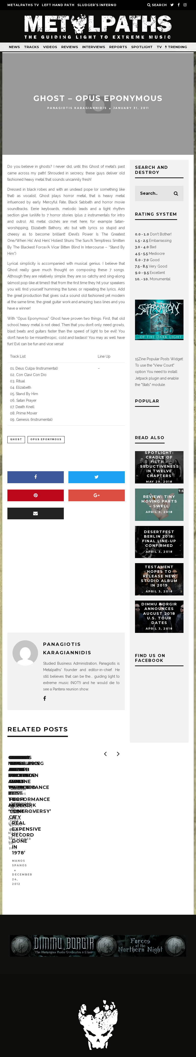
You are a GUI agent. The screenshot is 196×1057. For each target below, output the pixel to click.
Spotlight (142, 47)
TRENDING (176, 47)
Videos (50, 47)
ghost (16, 439)
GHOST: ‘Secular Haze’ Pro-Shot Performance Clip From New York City (121, 813)
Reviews (69, 47)
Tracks (31, 47)
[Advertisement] (66, 581)
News (14, 47)
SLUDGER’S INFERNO (97, 5)
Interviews (93, 47)
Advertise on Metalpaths (136, 1014)
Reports (118, 47)
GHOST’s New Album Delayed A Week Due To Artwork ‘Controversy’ (44, 813)
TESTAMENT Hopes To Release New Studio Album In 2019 (159, 576)
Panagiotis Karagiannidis (77, 108)
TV (159, 47)
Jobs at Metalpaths (102, 1019)
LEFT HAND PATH (58, 5)
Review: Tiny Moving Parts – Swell (159, 501)
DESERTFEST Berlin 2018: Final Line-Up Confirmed (159, 539)
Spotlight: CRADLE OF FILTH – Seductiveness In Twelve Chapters (159, 464)
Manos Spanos (23, 827)
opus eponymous (46, 439)
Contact (41, 1014)
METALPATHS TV (23, 5)
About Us (76, 1014)
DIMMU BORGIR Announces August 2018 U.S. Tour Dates (159, 613)
